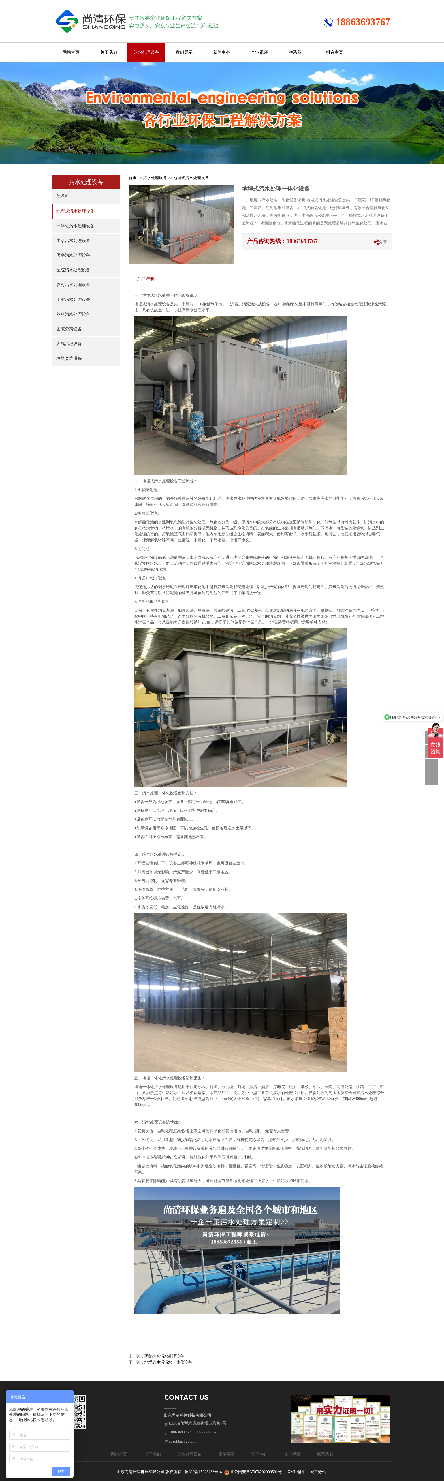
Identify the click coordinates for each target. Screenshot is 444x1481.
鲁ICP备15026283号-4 (203, 1472)
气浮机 (62, 196)
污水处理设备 (146, 52)
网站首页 (71, 52)
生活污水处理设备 (73, 240)
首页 (132, 178)
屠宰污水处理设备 (73, 255)
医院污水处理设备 (73, 270)
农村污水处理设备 (73, 284)
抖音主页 (334, 52)
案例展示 (184, 52)
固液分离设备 (69, 329)
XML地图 (295, 1472)
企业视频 (259, 52)
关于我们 (108, 52)
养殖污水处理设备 (73, 314)
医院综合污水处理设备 (164, 1356)
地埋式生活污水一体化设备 (168, 1362)
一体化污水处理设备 (75, 226)
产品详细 (145, 278)
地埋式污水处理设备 (75, 211)
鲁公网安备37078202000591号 (256, 1472)
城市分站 (318, 1472)
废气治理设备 (69, 343)
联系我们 (297, 52)
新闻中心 (221, 52)
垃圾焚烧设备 (69, 358)
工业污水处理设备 (73, 299)
